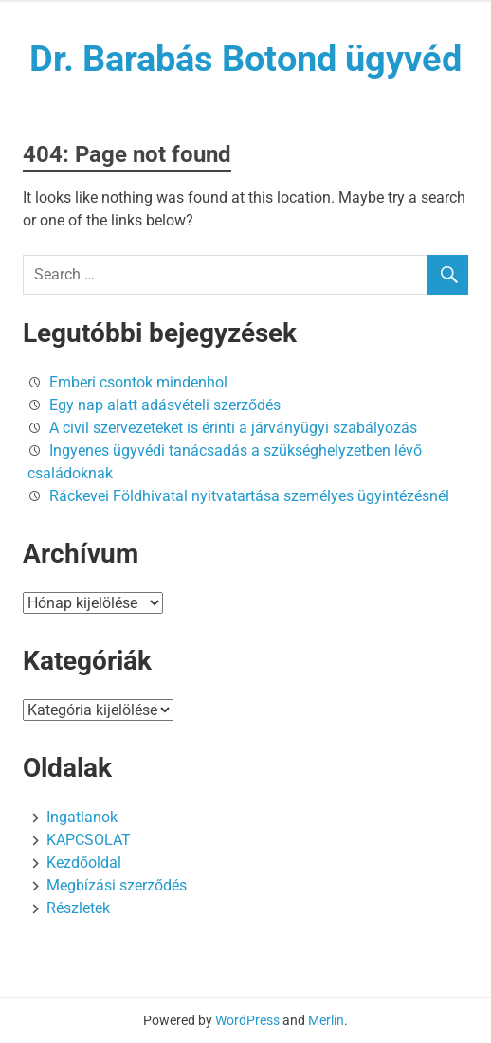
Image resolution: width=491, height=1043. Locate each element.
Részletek (78, 908)
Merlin (326, 1020)
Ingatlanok (82, 817)
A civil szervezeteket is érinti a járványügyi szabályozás (233, 428)
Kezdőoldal (83, 863)
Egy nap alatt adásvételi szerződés (165, 405)
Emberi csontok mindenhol (138, 382)
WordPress (247, 1020)
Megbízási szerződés (116, 885)
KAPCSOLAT (88, 840)
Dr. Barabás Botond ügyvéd (245, 59)
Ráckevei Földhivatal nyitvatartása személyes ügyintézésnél (249, 496)
